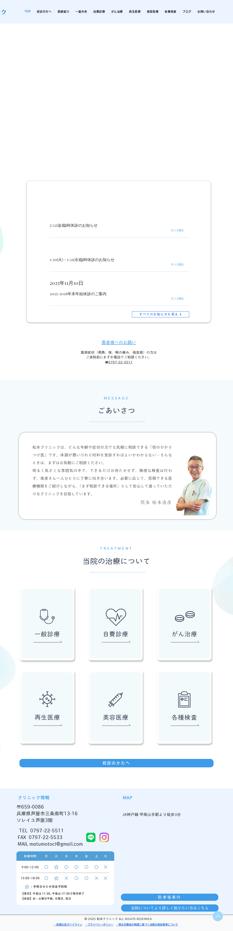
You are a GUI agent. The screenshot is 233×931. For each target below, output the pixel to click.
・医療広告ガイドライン (68, 924)
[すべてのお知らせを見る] (160, 314)
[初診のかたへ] (116, 763)
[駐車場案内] (169, 897)
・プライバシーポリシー (99, 924)
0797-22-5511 (120, 362)
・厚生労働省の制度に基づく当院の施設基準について (147, 924)
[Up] (218, 916)
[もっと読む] (181, 230)
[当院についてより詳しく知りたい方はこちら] (170, 908)
